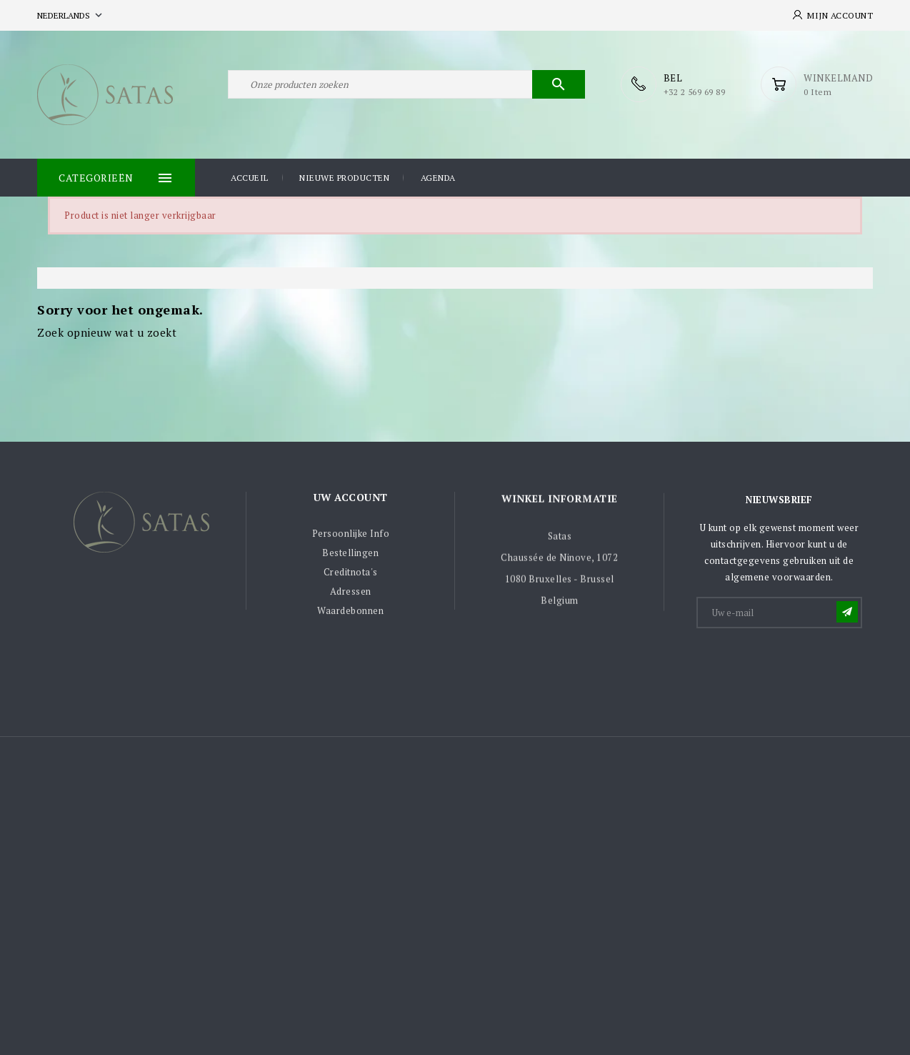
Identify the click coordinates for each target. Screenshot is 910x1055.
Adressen (350, 596)
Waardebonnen (350, 616)
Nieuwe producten (344, 177)
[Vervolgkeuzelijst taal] (71, 15)
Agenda (438, 177)
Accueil (250, 177)
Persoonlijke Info (351, 539)
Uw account (351, 502)
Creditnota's (351, 577)
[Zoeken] (406, 84)
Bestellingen (350, 558)
